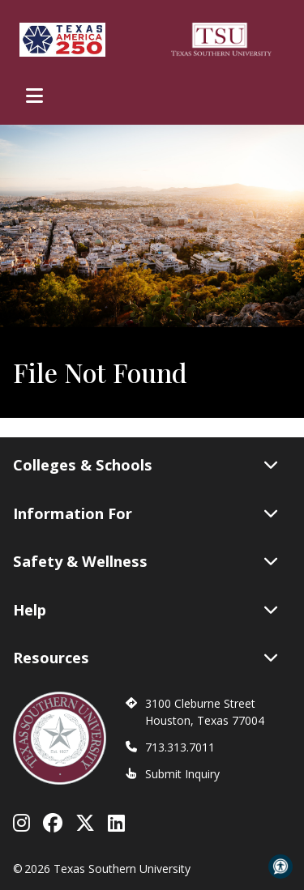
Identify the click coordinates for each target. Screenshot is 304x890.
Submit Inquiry (182, 773)
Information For (145, 513)
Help (145, 609)
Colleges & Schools (145, 465)
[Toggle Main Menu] (34, 95)
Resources (145, 657)
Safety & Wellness (145, 561)
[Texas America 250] (62, 39)
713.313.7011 (180, 747)
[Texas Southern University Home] (221, 39)
